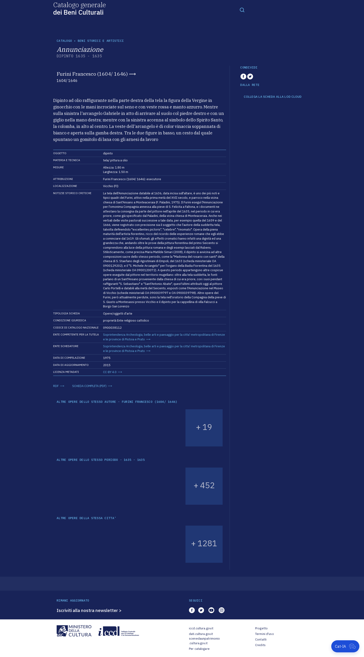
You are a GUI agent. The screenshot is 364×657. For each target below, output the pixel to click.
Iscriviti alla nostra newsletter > (89, 610)
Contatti (260, 639)
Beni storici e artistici (101, 41)
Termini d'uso (264, 634)
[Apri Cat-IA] (345, 646)
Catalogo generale (79, 8)
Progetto (261, 628)
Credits (260, 645)
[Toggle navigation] (242, 10)
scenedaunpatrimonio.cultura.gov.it (204, 641)
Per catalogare (199, 649)
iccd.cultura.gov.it (201, 628)
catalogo (64, 41)
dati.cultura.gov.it (201, 634)
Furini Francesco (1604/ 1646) (92, 74)
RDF (56, 386)
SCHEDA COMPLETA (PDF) (89, 386)
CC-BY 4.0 (110, 372)
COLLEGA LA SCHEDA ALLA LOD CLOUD (273, 97)
